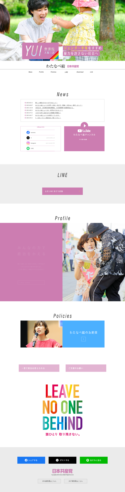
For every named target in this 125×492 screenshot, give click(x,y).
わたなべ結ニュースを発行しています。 (47, 115)
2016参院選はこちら (49, 481)
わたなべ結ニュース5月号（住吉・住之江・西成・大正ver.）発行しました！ (59, 105)
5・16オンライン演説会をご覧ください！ (48, 118)
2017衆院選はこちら (76, 481)
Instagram (43, 143)
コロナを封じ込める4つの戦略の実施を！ (48, 112)
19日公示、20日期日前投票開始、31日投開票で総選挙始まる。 (54, 107)
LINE (32, 148)
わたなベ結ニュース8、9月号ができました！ (49, 110)
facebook (33, 132)
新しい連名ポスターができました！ (46, 102)
